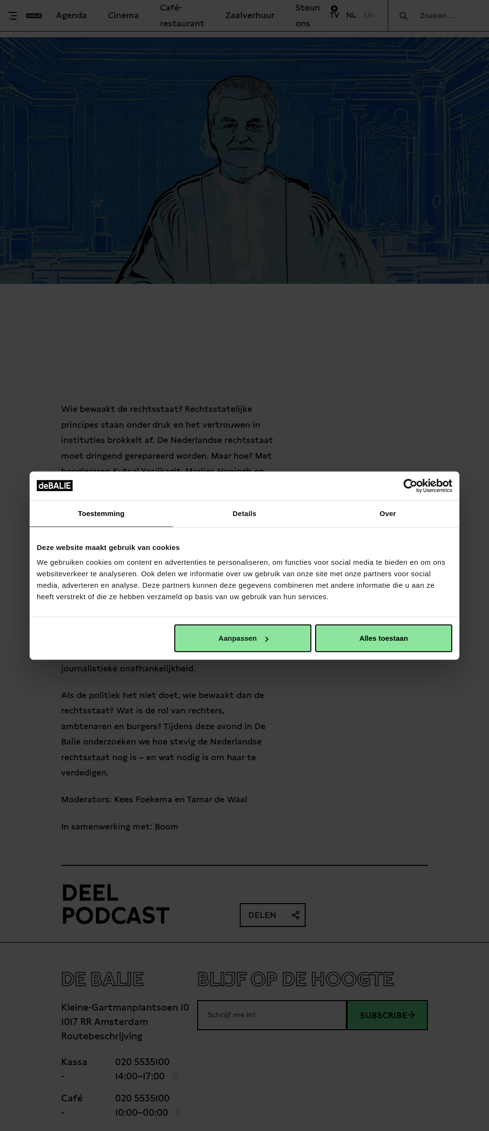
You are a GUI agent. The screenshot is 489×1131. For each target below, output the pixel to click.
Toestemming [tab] (101, 513)
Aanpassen (243, 638)
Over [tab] (388, 513)
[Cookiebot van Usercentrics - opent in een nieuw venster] (410, 485)
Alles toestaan (384, 638)
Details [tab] (244, 513)
